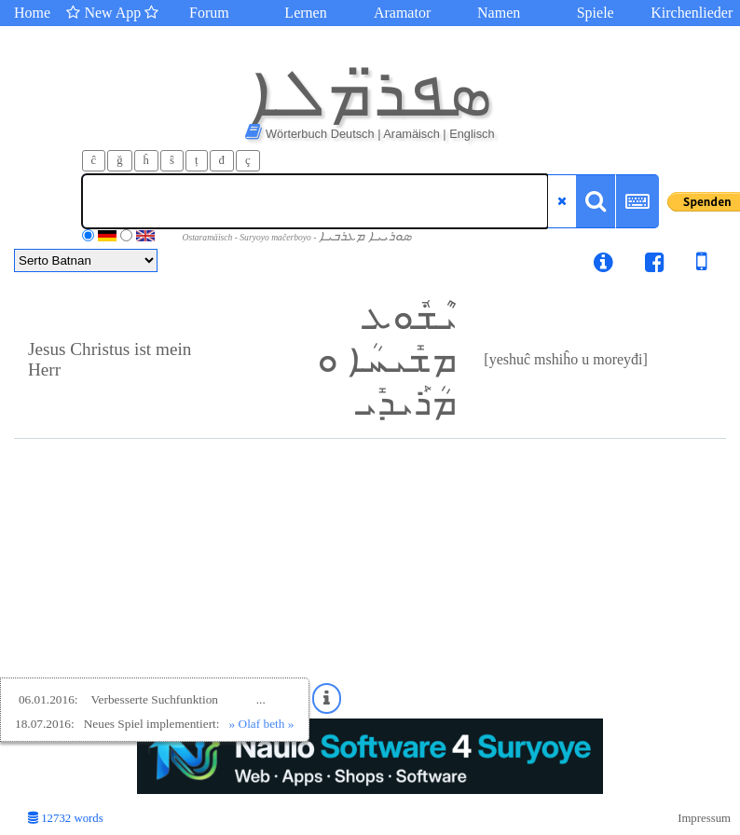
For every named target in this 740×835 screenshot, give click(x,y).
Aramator (402, 13)
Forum (209, 13)
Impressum (704, 818)
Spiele (595, 13)
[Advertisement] (370, 578)
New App (112, 13)
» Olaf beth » (262, 724)
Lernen (305, 13)
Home (32, 13)
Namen (498, 13)
